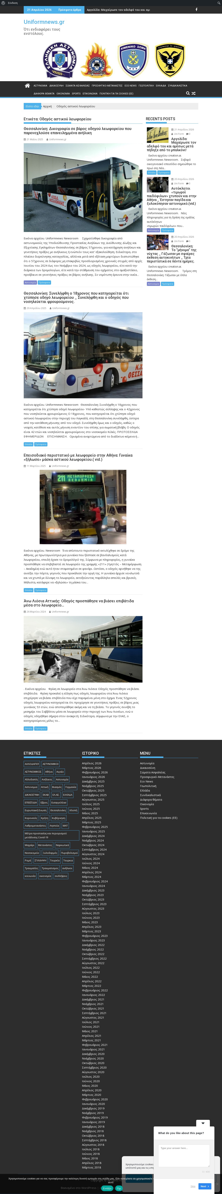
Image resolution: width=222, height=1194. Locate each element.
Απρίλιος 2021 (92, 1036)
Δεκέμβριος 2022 (93, 945)
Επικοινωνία (90, 93)
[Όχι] (217, 1184)
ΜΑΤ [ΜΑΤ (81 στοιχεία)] (65, 825)
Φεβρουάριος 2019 (95, 1117)
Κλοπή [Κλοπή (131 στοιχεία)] (73, 810)
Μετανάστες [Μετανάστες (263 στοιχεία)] (45, 845)
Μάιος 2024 (90, 867)
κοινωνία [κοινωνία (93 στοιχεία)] (30, 876)
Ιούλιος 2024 (91, 858)
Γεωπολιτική (146, 85)
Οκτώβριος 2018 (93, 1135)
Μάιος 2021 (90, 1031)
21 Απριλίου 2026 (182, 129)
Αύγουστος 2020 (93, 1072)
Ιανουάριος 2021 (93, 1049)
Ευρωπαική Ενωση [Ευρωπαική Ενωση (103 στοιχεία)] (35, 810)
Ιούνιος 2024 (91, 863)
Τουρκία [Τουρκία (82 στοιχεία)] (55, 860)
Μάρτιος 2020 (91, 1095)
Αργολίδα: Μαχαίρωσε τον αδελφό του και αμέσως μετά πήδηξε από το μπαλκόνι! (143, 10)
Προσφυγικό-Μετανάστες (107, 85)
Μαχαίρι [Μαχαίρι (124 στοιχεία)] (29, 845)
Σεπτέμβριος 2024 (94, 849)
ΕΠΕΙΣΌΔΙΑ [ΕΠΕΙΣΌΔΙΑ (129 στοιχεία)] (31, 802)
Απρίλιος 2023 (92, 927)
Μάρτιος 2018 (91, 1167)
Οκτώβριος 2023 (93, 899)
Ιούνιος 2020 (91, 1081)
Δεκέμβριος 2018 (93, 1126)
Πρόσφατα (44, 282)
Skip (193, 1186)
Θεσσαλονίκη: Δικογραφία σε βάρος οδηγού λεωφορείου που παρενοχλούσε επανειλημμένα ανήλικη (77, 130)
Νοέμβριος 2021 (93, 1004)
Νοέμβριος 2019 (93, 1113)
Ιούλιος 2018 (91, 1149)
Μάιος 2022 (90, 976)
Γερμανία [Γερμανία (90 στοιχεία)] (70, 787)
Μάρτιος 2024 (91, 877)
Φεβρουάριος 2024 (95, 881)
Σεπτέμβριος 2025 (94, 795)
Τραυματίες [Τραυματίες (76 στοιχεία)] (31, 868)
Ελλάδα (161, 85)
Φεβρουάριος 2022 (95, 990)
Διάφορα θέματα (44, 93)
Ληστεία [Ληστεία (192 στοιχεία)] (54, 825)
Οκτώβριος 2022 (93, 954)
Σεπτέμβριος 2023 (94, 904)
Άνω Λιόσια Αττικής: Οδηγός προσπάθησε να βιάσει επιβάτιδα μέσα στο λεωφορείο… (79, 603)
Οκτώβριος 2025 (93, 790)
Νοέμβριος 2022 (93, 949)
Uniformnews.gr (44, 22)
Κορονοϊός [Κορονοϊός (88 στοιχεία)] (31, 818)
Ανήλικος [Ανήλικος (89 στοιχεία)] (47, 779)
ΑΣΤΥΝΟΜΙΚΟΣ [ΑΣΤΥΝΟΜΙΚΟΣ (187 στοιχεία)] (33, 771)
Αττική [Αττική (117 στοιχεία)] (44, 787)
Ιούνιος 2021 (91, 1026)
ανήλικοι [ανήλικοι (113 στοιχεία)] (67, 868)
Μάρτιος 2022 (91, 986)
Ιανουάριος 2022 (93, 995)
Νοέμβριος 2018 (93, 1131)
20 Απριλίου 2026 (182, 179)
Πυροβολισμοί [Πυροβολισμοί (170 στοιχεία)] (69, 853)
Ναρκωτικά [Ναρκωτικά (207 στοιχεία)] (62, 845)
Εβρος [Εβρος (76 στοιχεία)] (44, 802)
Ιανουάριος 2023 (93, 940)
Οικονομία (63, 93)
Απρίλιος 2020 (92, 1090)
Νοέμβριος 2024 (93, 840)
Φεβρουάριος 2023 (95, 936)
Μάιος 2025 (90, 813)
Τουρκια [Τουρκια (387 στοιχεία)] (68, 860)
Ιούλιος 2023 (91, 913)
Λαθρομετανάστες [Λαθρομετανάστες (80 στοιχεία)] (35, 825)
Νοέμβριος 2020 (93, 1058)
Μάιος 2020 (90, 1085)
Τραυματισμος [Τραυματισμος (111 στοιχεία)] (50, 868)
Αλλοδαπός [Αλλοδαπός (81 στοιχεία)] (31, 779)
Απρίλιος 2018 (92, 1163)
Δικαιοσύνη (56, 85)
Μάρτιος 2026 (91, 768)
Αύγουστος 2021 (93, 1017)
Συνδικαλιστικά (177, 85)
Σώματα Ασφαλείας (78, 85)
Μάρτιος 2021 (91, 1040)
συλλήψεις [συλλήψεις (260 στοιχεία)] (61, 876)
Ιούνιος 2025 (91, 808)
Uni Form (177, 133)
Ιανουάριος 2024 (93, 886)
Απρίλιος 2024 (92, 872)
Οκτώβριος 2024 (93, 845)
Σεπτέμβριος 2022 (94, 958)
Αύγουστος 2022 (93, 963)
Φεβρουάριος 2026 (95, 772)
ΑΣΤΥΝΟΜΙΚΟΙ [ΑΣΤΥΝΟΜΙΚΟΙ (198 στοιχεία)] (50, 764)
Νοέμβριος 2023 (93, 895)
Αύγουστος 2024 (93, 854)
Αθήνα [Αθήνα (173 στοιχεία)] (49, 771)
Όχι (119, 1188)
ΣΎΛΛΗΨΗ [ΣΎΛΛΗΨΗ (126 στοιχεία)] (40, 860)
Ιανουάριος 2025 (93, 831)
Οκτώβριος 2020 (93, 1063)
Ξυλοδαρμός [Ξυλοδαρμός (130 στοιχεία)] (50, 853)
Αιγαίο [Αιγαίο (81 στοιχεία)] (60, 771)
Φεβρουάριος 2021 (95, 1045)
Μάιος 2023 (90, 922)
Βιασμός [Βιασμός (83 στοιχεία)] (57, 787)
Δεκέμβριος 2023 (93, 890)
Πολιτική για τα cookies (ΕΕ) (116, 93)
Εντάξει (107, 1188)
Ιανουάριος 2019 (93, 1122)
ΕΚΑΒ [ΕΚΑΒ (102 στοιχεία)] (46, 794)
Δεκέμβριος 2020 (93, 1054)
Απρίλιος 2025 (92, 818)
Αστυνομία (40, 85)
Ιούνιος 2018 (91, 1154)
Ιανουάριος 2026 (93, 777)
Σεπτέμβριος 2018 (94, 1140)
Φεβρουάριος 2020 (95, 1099)
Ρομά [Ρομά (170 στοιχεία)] (28, 860)
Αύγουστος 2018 (93, 1145)
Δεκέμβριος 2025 (93, 781)
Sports (76, 93)
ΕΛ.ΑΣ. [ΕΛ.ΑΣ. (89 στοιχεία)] (56, 794)
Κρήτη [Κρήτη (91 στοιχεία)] (44, 818)
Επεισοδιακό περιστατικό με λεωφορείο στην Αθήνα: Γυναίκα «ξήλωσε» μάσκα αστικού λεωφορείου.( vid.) (78, 457)
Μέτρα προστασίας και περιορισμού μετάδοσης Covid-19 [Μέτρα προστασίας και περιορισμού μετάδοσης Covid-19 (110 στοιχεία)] (46, 835)
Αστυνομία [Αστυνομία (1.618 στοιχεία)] (62, 779)
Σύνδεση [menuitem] (13, 3)
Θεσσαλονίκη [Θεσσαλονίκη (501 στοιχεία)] (58, 810)
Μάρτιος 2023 (91, 931)
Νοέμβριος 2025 (93, 786)
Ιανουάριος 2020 (93, 1104)
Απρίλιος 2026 (92, 763)
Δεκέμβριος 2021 (93, 999)
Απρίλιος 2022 (92, 981)
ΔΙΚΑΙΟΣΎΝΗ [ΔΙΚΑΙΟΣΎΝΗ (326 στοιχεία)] (32, 794)
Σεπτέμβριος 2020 (94, 1067)
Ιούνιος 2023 (91, 917)
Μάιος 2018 (90, 1158)
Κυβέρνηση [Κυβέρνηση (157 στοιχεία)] (58, 818)
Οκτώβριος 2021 (93, 1008)
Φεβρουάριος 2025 (95, 827)
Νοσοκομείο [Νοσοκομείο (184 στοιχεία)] (32, 853)
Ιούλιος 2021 (91, 1022)
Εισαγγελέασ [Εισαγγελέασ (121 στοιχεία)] (58, 802)
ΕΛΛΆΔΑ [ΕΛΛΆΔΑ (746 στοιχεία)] (67, 794)
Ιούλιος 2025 (91, 804)
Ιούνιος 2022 (91, 972)
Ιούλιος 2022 (91, 967)
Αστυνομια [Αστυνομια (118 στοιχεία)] (31, 787)
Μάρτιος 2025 (91, 822)
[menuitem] (3, 3)
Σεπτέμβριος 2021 (94, 1013)
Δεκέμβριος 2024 (93, 836)
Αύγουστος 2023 (93, 908)
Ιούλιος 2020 (91, 1076)
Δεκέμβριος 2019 (93, 1108)
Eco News (131, 85)
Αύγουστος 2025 (93, 799)
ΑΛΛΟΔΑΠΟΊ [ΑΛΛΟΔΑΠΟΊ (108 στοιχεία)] (32, 764)
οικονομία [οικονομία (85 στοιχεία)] (45, 876)
